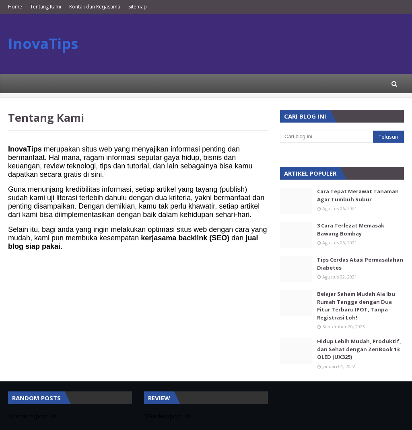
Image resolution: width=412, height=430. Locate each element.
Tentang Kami (45, 6)
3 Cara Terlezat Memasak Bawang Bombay (350, 229)
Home (15, 6)
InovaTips (43, 43)
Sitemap (137, 6)
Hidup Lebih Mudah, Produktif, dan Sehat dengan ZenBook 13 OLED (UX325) (359, 349)
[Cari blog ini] (326, 137)
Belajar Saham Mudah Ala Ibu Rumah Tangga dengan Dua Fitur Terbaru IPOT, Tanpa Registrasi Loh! (356, 305)
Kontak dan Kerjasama (94, 6)
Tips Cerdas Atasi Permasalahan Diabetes (360, 263)
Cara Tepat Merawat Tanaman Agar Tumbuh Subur (358, 195)
